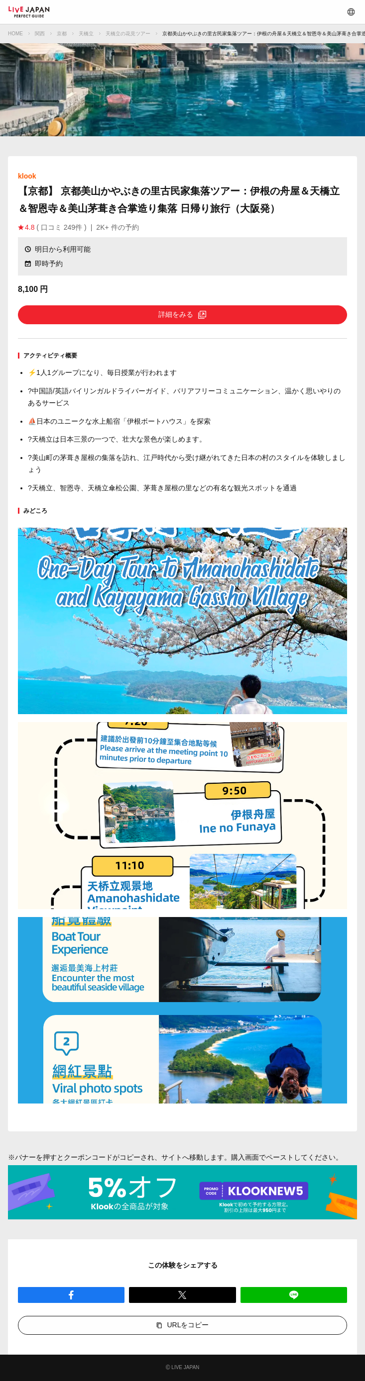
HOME (15, 33)
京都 (62, 33)
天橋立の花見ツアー (128, 33)
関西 (40, 33)
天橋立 (86, 33)
